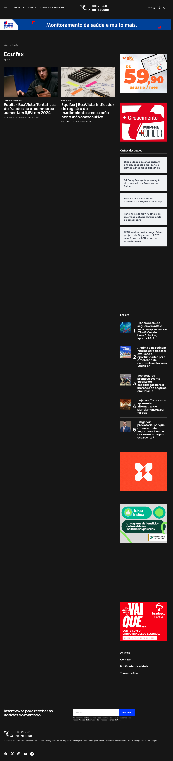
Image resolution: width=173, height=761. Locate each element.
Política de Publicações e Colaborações (139, 740)
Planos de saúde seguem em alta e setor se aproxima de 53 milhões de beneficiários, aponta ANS (152, 331)
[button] (5, 8)
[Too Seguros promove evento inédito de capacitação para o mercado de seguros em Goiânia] (125, 379)
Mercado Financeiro (13, 100)
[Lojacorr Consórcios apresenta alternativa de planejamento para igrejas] (125, 404)
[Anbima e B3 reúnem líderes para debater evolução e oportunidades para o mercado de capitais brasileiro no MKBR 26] (125, 352)
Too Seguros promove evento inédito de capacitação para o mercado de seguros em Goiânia (151, 383)
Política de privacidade (134, 666)
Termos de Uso (129, 673)
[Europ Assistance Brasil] (85, 24)
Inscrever (127, 712)
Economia (66, 100)
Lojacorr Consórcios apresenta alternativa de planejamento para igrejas (151, 406)
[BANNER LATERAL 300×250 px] (143, 471)
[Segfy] (143, 73)
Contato (125, 659)
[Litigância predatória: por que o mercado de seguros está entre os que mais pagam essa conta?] (125, 426)
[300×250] (143, 621)
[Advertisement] (143, 279)
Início (6, 45)
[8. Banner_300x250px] (143, 523)
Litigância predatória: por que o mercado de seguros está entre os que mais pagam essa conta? (151, 430)
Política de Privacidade (88, 720)
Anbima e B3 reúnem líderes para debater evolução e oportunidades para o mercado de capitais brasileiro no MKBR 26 (152, 357)
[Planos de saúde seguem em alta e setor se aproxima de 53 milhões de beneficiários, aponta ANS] (125, 327)
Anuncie (125, 652)
